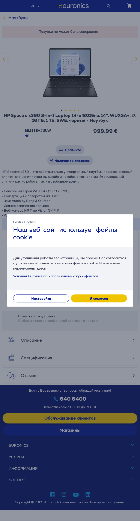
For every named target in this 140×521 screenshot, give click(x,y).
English (30, 222)
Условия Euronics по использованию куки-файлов (55, 276)
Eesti (17, 222)
